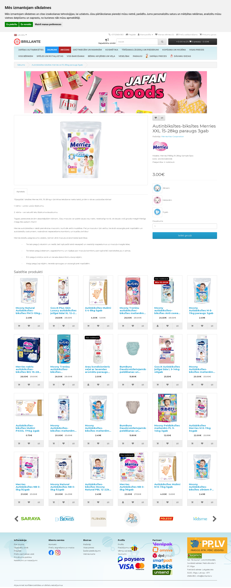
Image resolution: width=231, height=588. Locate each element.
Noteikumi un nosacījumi (25, 560)
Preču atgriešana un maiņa (61, 547)
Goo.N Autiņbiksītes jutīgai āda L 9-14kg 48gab (167, 369)
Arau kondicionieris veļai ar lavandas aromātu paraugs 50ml (97, 370)
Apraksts (21, 191)
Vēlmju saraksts (125, 551)
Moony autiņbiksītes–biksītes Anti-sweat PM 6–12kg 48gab (166, 311)
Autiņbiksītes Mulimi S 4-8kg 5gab (98, 309)
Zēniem (161, 188)
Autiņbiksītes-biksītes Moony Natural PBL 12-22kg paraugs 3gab (98, 488)
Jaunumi (122, 554)
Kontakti (53, 544)
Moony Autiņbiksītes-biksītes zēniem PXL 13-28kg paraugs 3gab (202, 489)
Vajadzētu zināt (21, 547)
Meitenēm (162, 200)
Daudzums (158, 221)
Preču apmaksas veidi (24, 554)
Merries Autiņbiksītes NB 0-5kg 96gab (132, 487)
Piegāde (17, 551)
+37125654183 (117, 34)
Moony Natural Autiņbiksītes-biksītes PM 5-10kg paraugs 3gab (28, 311)
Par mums (19, 544)
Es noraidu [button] (26, 24)
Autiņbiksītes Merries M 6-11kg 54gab (200, 428)
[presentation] (16, 519)
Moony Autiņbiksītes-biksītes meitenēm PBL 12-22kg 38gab (201, 370)
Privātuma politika (23, 557)
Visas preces (88, 547)
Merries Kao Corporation (172, 136)
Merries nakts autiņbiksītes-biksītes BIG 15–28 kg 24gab (27, 370)
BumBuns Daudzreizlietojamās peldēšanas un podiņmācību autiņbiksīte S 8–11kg (133, 432)
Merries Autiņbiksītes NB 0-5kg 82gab (28, 487)
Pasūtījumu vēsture (127, 547)
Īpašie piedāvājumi (92, 551)
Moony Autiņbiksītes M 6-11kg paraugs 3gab (201, 310)
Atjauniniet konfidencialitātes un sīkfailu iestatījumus (38, 585)
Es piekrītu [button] (11, 24)
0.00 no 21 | (192, 41)
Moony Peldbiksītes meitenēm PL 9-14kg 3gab (167, 428)
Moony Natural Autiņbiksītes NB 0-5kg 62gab (62, 487)
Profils (121, 544)
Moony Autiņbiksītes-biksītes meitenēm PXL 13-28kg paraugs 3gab (97, 431)
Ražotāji (87, 544)
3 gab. (160, 212)
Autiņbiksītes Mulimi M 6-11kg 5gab (167, 486)
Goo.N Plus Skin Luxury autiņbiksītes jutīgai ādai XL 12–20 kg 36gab (63, 311)
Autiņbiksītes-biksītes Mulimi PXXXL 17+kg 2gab (27, 428)
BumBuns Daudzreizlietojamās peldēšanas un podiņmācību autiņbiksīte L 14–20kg (133, 373)
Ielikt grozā (185, 235)
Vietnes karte (89, 554)
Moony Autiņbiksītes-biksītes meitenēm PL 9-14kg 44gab (62, 429)
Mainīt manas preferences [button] (48, 24)
